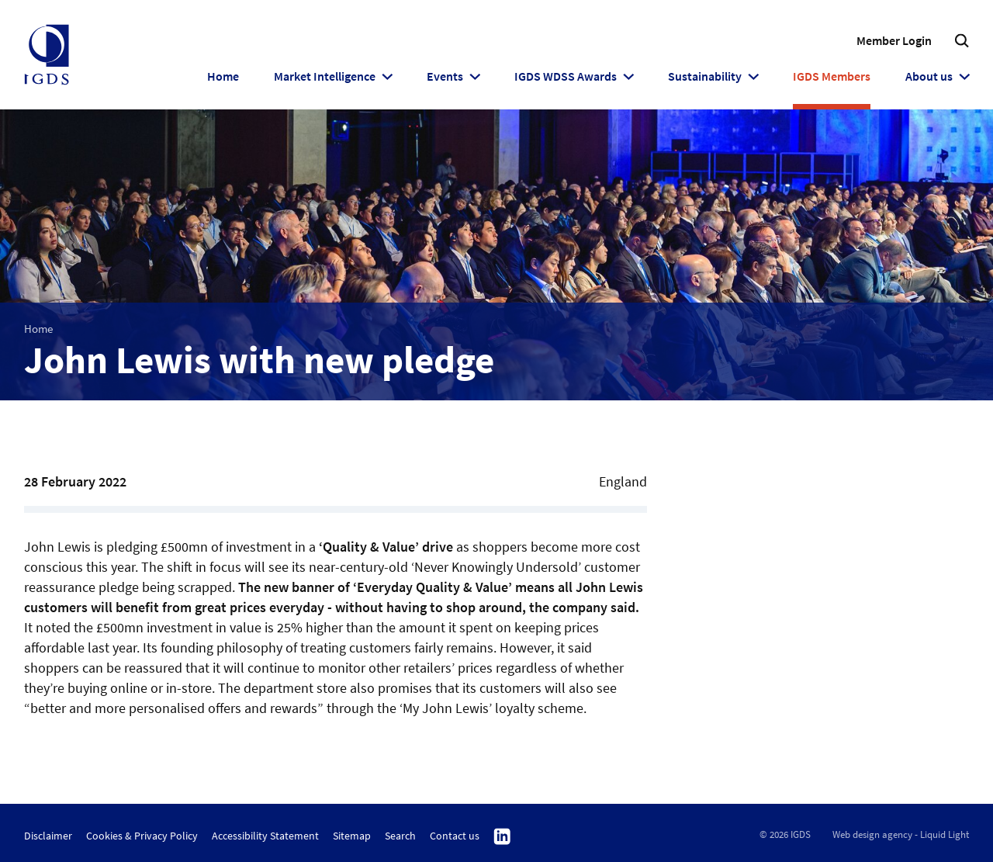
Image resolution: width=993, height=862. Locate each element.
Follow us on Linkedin (502, 837)
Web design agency (872, 834)
